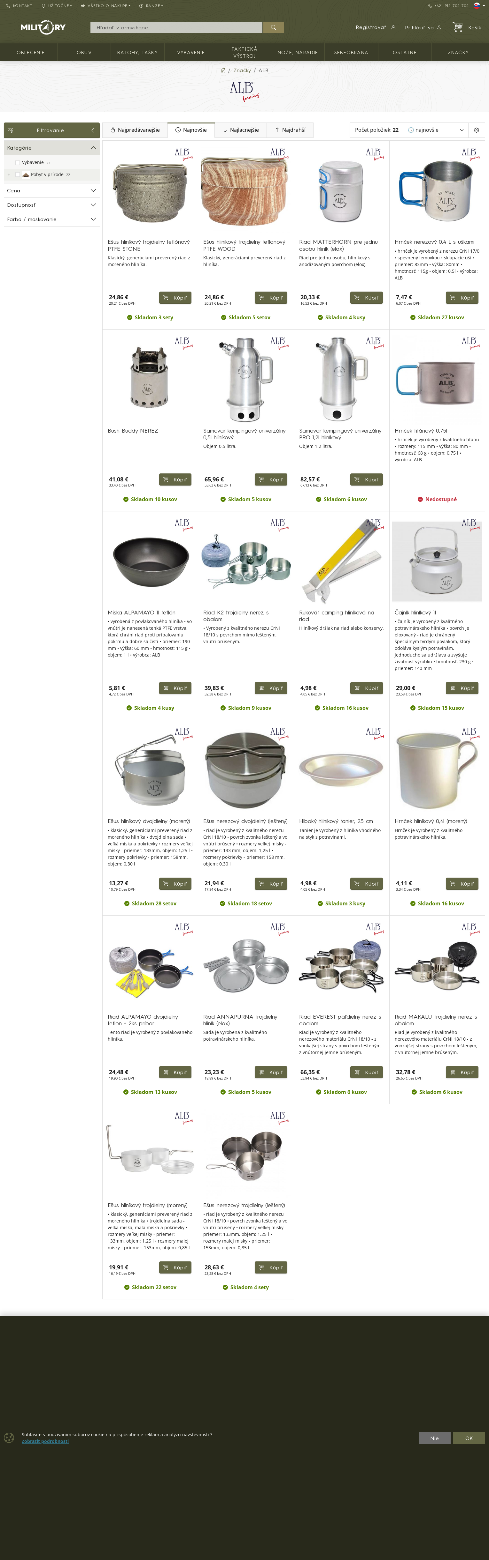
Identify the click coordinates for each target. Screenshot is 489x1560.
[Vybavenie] (8, 163)
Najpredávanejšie (135, 130)
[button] (376, 27)
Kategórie (19, 148)
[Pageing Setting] (477, 130)
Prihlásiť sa (423, 27)
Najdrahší (290, 130)
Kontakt (19, 5)
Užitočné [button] (55, 5)
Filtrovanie (52, 130)
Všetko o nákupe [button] (104, 5)
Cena (13, 190)
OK (469, 1438)
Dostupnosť (21, 205)
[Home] (223, 70)
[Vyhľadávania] (176, 27)
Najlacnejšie (240, 130)
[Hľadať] (273, 27)
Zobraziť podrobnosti (45, 1441)
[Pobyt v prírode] (8, 175)
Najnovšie (191, 130)
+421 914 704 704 (448, 5)
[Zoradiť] (436, 130)
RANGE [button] (149, 5)
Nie (434, 1438)
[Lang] (479, 6)
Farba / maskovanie (32, 219)
